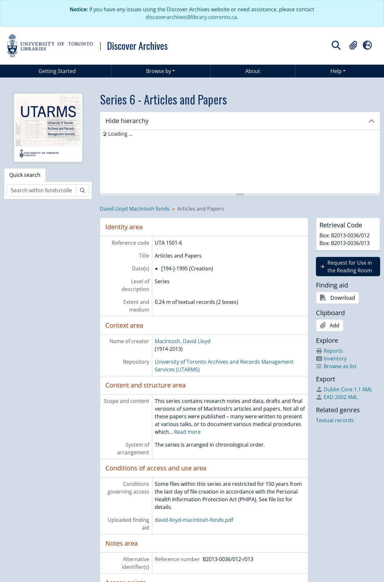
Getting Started (57, 71)
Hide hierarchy (127, 120)
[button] (353, 45)
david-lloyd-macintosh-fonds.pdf (194, 519)
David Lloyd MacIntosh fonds (135, 208)
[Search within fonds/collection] (41, 190)
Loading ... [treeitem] (120, 133)
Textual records (335, 420)
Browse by (158, 71)
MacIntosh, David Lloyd (183, 341)
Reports (329, 350)
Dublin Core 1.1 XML (344, 389)
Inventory (331, 358)
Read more (187, 431)
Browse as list (336, 366)
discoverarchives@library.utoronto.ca (191, 17)
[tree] (240, 162)
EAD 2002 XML (337, 397)
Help (336, 71)
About (252, 71)
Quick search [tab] (24, 174)
